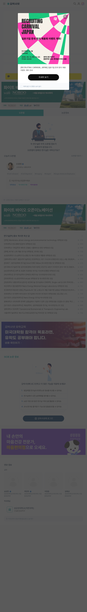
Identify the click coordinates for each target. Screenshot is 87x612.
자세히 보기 (43, 77)
